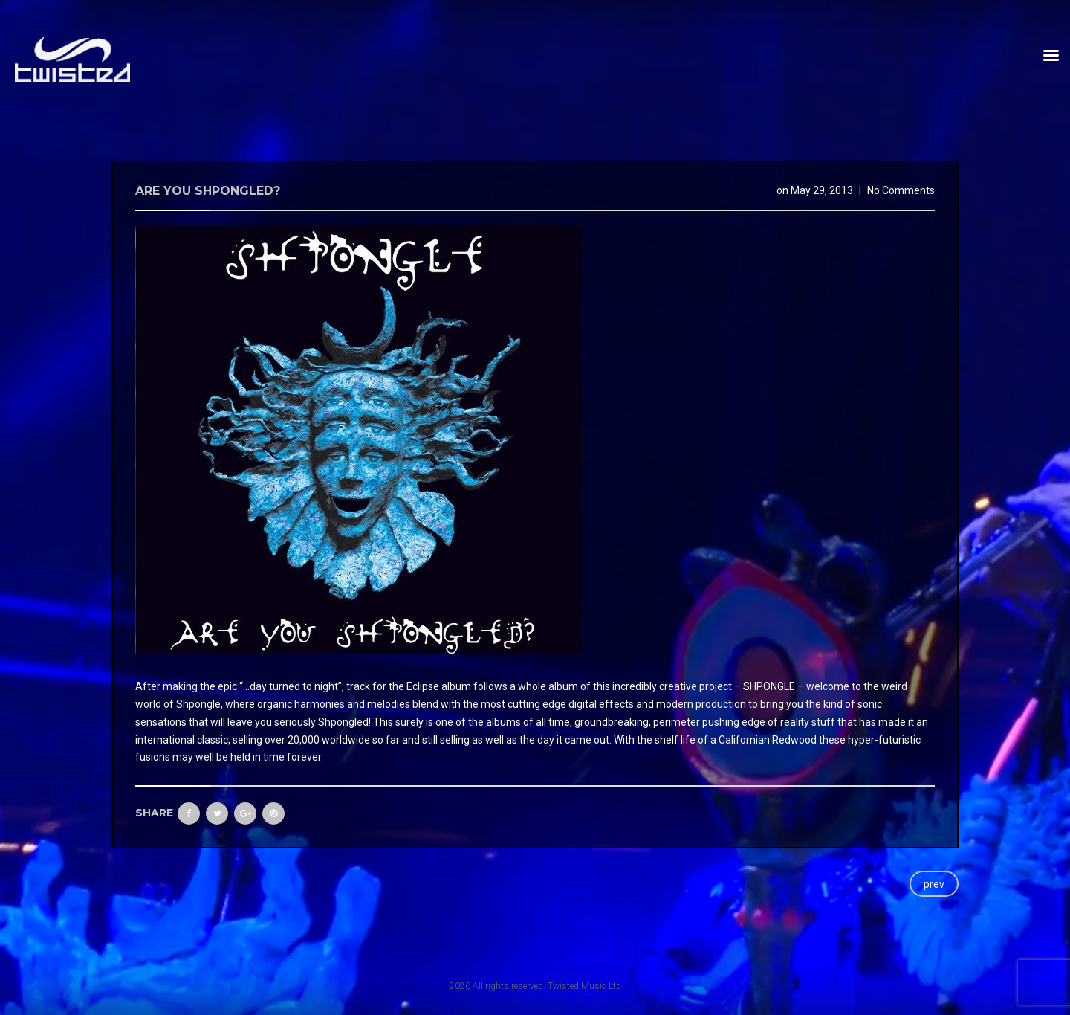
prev (934, 884)
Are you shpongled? (207, 191)
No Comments (901, 190)
